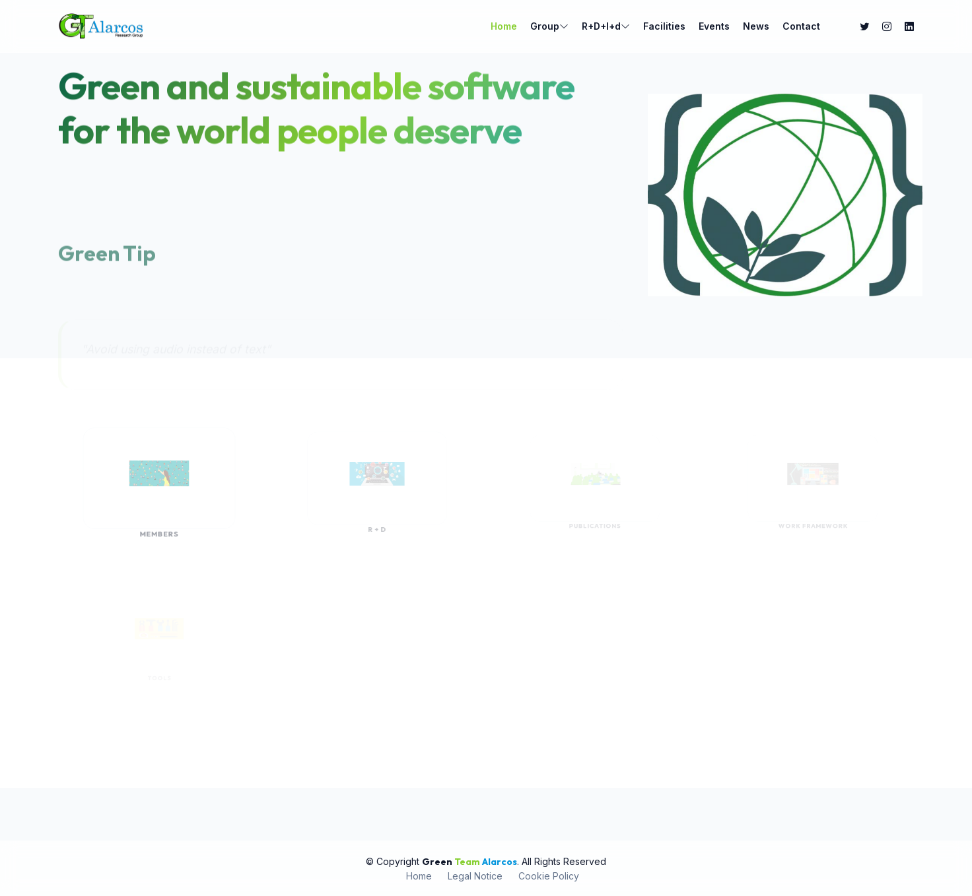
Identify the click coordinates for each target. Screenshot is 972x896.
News (756, 26)
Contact (801, 26)
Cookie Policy (548, 875)
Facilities (664, 26)
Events (714, 26)
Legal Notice (475, 875)
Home (504, 26)
